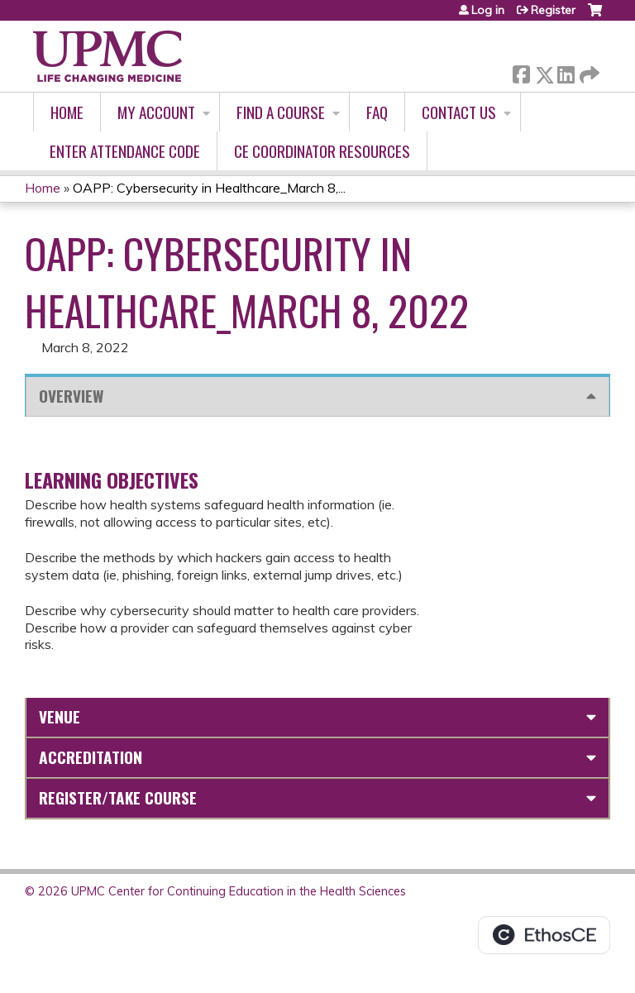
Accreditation (90, 757)
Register (553, 10)
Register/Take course (118, 797)
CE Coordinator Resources (322, 151)
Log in (487, 10)
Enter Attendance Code (125, 151)
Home (67, 112)
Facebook (521, 71)
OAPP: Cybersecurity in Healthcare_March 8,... (209, 187)
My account (156, 112)
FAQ (377, 112)
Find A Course (280, 112)
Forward (588, 71)
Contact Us (459, 112)
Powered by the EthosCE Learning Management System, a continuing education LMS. (544, 935)
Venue (59, 716)
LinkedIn (565, 71)
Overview (71, 396)
